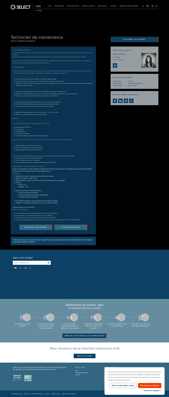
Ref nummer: (117, 81)
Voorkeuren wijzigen (152, 390)
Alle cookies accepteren (149, 385)
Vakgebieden (59, 6)
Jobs (50, 6)
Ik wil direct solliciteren (140, 39)
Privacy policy (56, 393)
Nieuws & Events (88, 6)
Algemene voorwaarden (69, 393)
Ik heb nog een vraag (74, 227)
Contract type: (118, 86)
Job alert (78, 375)
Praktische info (73, 6)
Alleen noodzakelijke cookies (123, 385)
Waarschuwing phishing (129, 6)
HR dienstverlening (37, 393)
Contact (113, 6)
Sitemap (26, 393)
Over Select (102, 6)
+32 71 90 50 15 (118, 60)
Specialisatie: (117, 83)
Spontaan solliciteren (81, 373)
